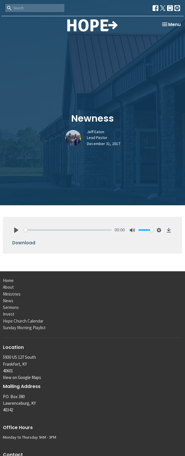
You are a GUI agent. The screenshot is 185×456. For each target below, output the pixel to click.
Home (8, 280)
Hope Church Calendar (23, 321)
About (8, 287)
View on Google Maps (22, 377)
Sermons (11, 307)
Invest (8, 314)
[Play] (16, 230)
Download (23, 243)
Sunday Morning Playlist (24, 327)
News (8, 300)
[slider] (68, 230)
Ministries (12, 294)
